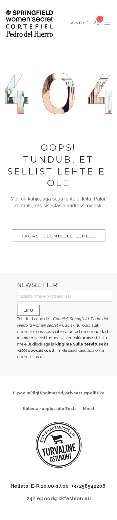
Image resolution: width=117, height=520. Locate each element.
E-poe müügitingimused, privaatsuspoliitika (59, 393)
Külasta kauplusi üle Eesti (49, 408)
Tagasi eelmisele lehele (58, 235)
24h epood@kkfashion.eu (59, 499)
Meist (89, 408)
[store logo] (29, 23)
